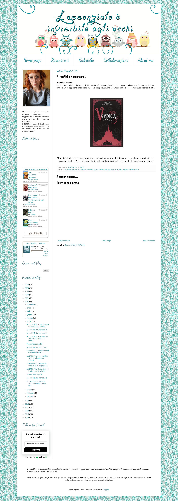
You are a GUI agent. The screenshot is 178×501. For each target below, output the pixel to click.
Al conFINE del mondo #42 (37, 378)
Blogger (106, 490)
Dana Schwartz (34, 189)
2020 (27, 302)
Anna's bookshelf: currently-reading (35, 169)
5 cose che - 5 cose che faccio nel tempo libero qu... (36, 383)
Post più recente (63, 241)
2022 (27, 295)
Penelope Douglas (30, 204)
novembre (31, 304)
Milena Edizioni (99, 170)
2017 (27, 407)
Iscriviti (36, 450)
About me (146, 60)
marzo (29, 390)
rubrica (125, 170)
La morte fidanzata (86, 170)
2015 (27, 414)
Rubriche (86, 60)
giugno (30, 315)
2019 (27, 401)
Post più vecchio (149, 241)
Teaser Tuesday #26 (34, 375)
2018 (27, 404)
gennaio (30, 396)
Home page (32, 60)
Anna (32, 247)
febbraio (30, 393)
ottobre (30, 308)
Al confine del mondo (72, 170)
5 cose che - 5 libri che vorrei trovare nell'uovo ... (38, 352)
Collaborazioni (116, 60)
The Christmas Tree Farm (32, 174)
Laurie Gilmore (34, 179)
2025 (27, 285)
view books (45, 255)
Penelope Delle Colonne (113, 170)
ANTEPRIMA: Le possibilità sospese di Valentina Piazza (37, 358)
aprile (29, 321)
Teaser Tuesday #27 (34, 344)
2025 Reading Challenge (35, 243)
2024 (27, 288)
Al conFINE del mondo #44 (37, 333)
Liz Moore (32, 214)
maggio (30, 318)
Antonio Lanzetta (34, 224)
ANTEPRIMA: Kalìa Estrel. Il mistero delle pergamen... (37, 365)
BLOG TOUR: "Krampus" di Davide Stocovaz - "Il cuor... (37, 338)
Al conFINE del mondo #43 (37, 347)
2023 (27, 291)
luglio (29, 311)
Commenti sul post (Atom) (75, 245)
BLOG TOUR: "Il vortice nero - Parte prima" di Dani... (38, 325)
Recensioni (60, 60)
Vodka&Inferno (133, 170)
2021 (27, 298)
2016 (27, 411)
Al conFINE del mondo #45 (37, 330)
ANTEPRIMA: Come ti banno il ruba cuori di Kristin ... (38, 370)
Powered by (36, 457)
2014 (27, 417)
